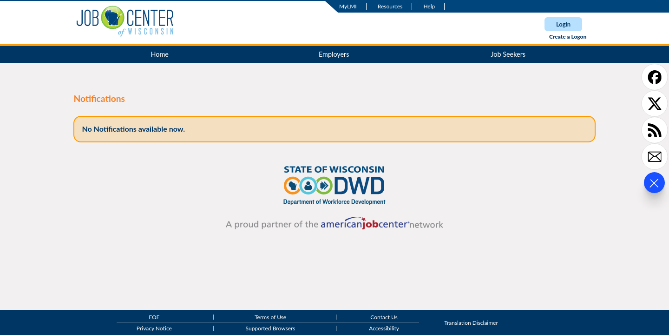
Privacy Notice (154, 328)
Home (160, 54)
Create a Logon (567, 36)
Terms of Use (270, 317)
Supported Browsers (270, 328)
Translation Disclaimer (471, 322)
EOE (154, 317)
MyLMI (348, 6)
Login (563, 24)
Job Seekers (508, 54)
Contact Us (383, 317)
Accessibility (384, 328)
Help (429, 6)
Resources (390, 6)
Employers (334, 54)
